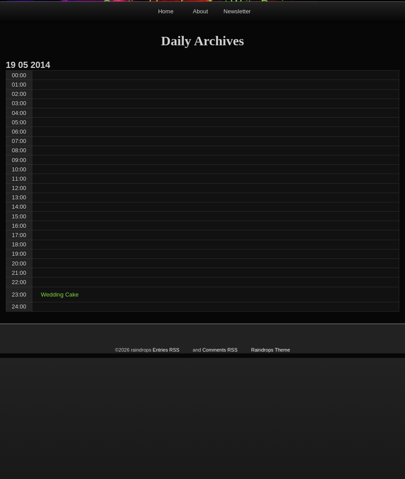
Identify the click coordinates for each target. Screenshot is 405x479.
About (200, 132)
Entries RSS (166, 471)
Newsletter (236, 132)
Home (166, 132)
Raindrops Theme (270, 471)
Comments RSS (220, 471)
